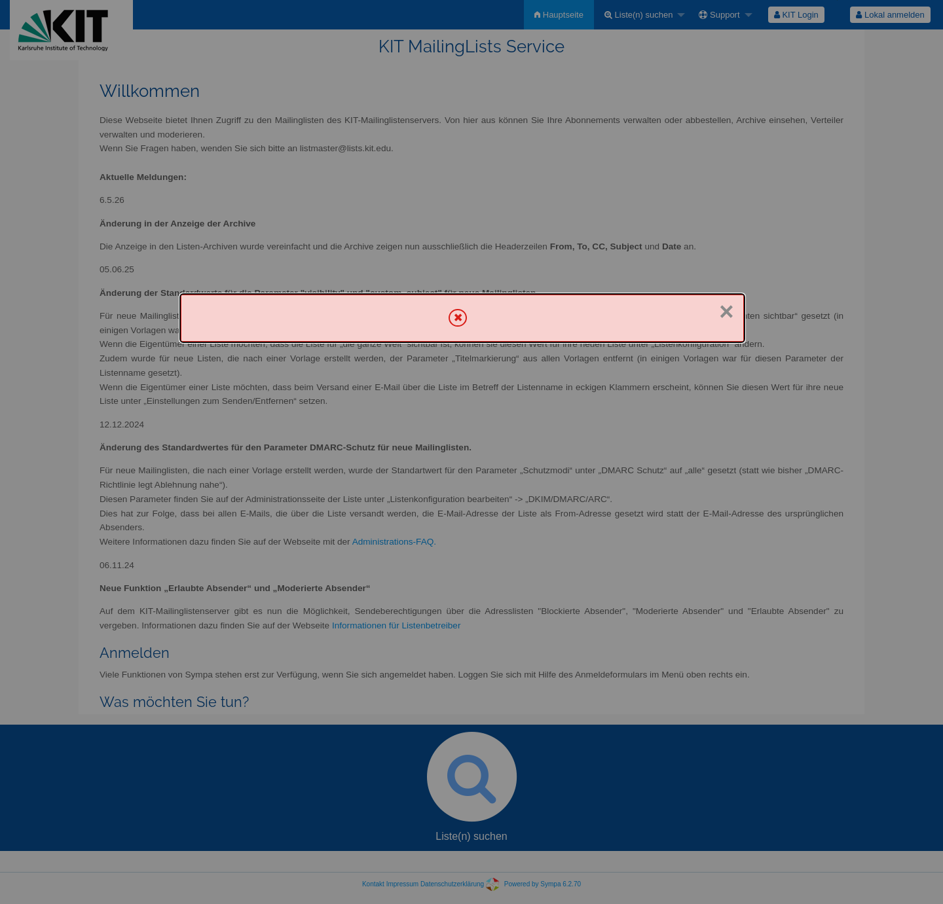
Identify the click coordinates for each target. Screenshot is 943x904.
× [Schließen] (726, 311)
